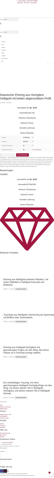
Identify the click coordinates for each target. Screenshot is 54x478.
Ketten (2, 53)
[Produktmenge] (7, 155)
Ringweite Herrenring (7, 149)
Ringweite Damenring (7, 145)
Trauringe (3, 41)
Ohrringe (3, 47)
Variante (4, 137)
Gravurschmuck (4, 58)
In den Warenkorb (22, 154)
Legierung (4, 141)
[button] (27, 17)
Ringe (2, 44)
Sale (2, 61)
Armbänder (3, 50)
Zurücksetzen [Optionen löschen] (37, 149)
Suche (1, 19)
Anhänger (3, 55)
